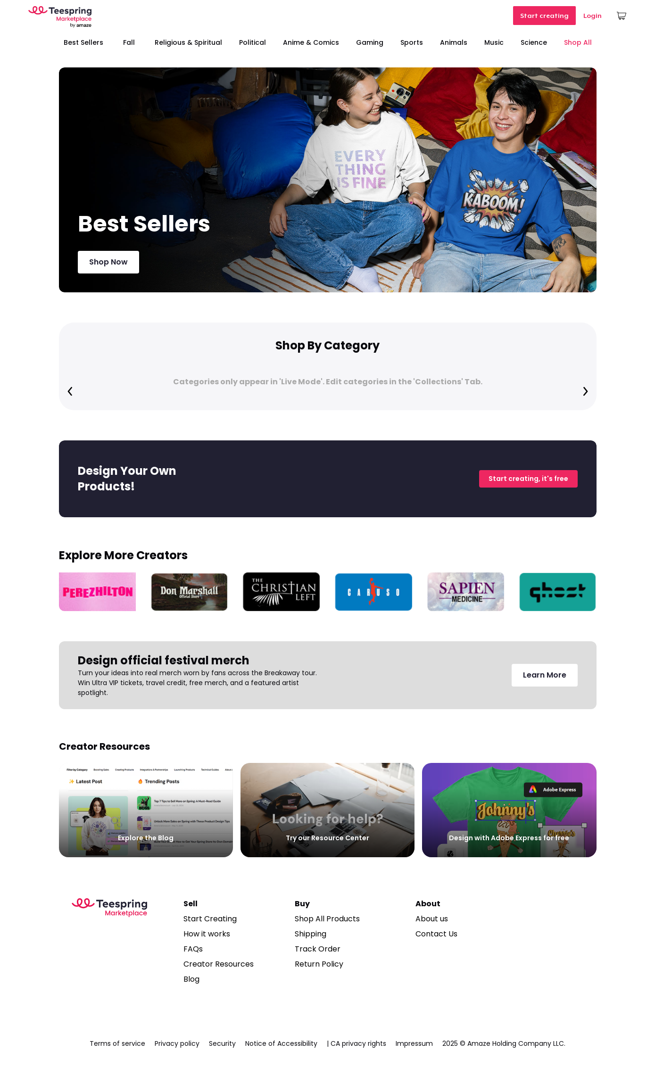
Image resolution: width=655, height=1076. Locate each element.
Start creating (544, 15)
